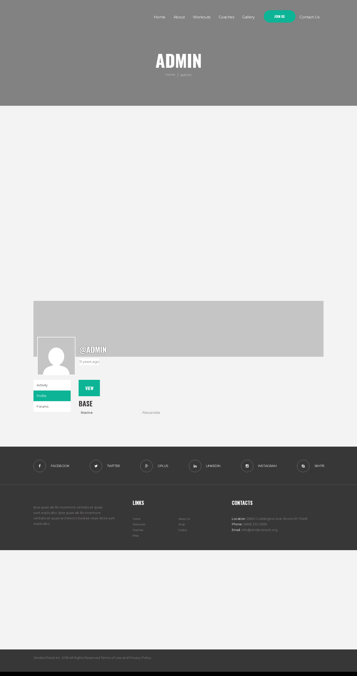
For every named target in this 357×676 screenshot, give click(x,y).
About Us (185, 523)
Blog (136, 539)
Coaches (139, 534)
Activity (43, 386)
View (90, 389)
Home (170, 74)
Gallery (183, 534)
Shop (182, 529)
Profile (43, 398)
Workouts (140, 529)
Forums (44, 410)
